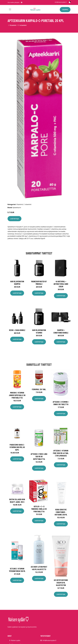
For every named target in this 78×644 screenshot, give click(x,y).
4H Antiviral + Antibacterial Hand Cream (61, 284)
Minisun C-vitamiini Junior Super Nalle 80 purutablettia (17, 395)
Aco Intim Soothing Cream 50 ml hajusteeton (61, 582)
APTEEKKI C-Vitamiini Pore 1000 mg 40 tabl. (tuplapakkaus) (61, 453)
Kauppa (65, 9)
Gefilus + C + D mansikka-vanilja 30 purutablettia (39, 509)
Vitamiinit (13, 25)
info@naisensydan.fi (61, 2)
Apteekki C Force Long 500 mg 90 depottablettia (39, 456)
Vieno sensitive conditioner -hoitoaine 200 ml (61, 512)
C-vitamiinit (22, 25)
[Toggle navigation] (10, 9)
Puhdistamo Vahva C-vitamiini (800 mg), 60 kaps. (17, 447)
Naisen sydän (15, 640)
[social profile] (21, 2)
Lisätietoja (14, 219)
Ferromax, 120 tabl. (39, 389)
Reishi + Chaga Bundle (17, 330)
